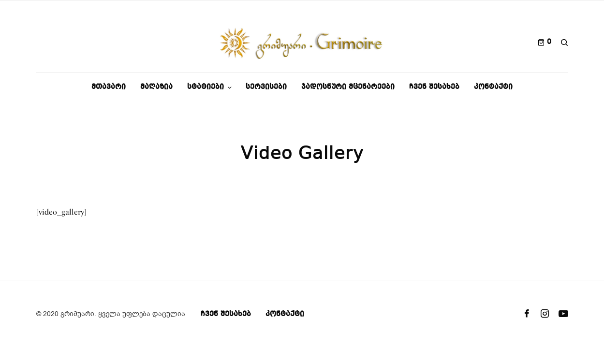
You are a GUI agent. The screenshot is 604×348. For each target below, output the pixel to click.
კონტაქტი (284, 314)
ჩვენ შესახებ (226, 314)
